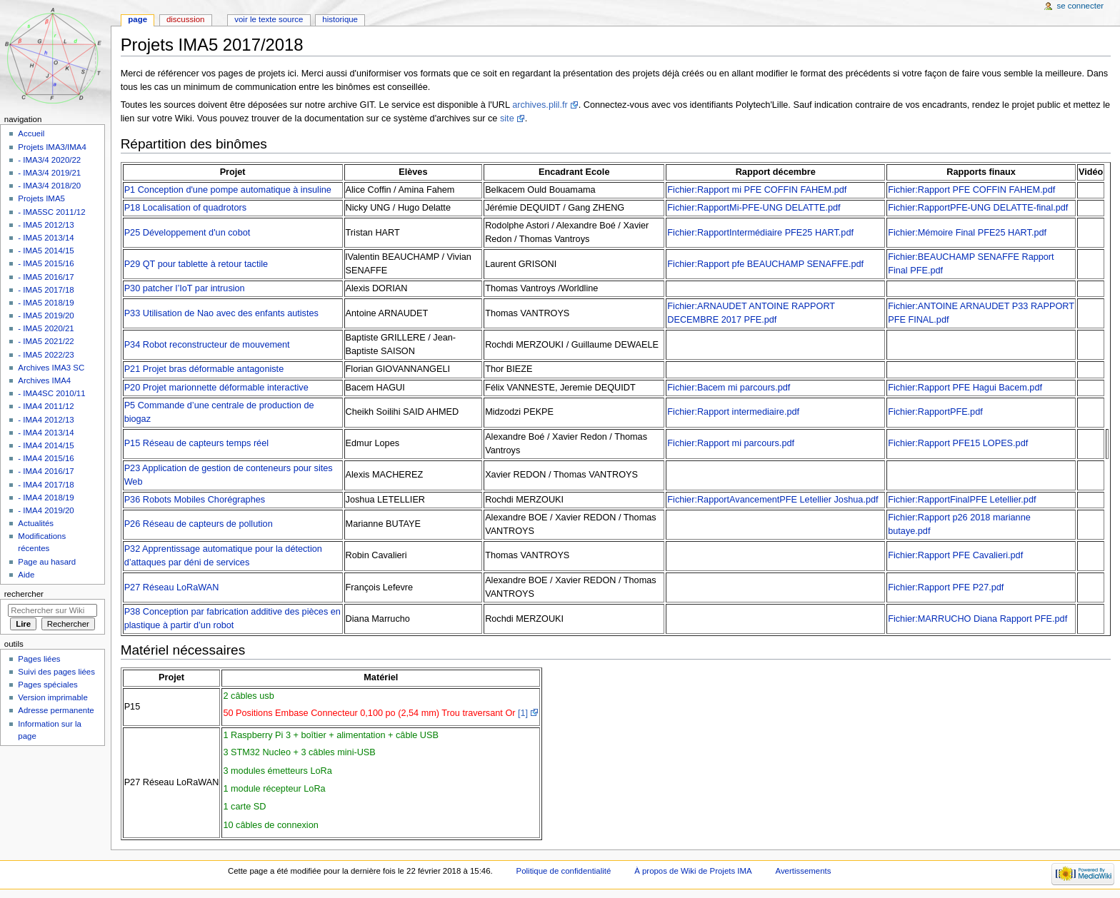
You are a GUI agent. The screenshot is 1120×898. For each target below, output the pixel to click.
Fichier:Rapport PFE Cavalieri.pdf (955, 555)
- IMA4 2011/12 (46, 406)
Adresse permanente (56, 710)
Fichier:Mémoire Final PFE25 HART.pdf (967, 233)
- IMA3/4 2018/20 (49, 185)
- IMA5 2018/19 (46, 302)
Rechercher (24, 594)
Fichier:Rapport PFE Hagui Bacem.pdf (965, 388)
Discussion (185, 19)
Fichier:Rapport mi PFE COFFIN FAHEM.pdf (756, 190)
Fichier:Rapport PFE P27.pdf (946, 587)
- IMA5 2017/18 (46, 290)
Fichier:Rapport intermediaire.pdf (733, 412)
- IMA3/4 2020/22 (49, 160)
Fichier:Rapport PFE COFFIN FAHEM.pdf (971, 190)
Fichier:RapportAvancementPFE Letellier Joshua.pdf (772, 500)
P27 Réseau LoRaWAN (171, 587)
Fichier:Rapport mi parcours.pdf (730, 443)
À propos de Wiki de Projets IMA (692, 871)
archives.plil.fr (540, 105)
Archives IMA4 (44, 380)
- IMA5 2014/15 (46, 250)
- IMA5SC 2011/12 (51, 212)
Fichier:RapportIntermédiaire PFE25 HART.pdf (760, 233)
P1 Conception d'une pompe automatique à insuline (227, 190)
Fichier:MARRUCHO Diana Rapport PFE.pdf (977, 619)
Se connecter (1080, 5)
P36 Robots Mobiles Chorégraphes (194, 500)
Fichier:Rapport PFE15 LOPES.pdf (958, 443)
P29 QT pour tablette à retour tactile (196, 264)
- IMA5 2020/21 (46, 328)
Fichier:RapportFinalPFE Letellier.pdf (962, 500)
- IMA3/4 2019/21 (49, 172)
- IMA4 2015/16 (46, 458)
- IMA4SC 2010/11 (51, 393)
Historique (340, 19)
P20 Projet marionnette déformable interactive (216, 388)
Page (137, 19)
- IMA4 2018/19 (46, 497)
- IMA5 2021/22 (46, 341)
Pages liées (39, 659)
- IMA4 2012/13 (46, 419)
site (507, 118)
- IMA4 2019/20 (46, 510)
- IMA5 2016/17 (46, 277)
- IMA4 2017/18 (46, 484)
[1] (523, 713)
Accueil (31, 133)
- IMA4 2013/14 (46, 432)
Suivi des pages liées (56, 671)
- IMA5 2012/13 (46, 225)
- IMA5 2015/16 (46, 263)
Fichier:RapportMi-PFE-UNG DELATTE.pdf (753, 208)
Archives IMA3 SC (51, 367)
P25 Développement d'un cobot (187, 233)
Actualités (36, 523)
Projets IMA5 (41, 198)
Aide (26, 574)
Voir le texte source (268, 19)
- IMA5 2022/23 (46, 354)
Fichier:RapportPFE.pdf (935, 412)
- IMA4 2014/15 (46, 445)
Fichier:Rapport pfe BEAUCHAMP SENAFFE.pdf (765, 264)
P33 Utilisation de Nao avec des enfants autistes (221, 313)
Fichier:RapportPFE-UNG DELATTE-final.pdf (978, 208)
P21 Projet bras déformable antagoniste (204, 369)
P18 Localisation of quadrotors (185, 208)
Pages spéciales (47, 684)
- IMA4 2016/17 (46, 471)
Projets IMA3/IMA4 (52, 147)
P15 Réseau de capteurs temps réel (196, 443)
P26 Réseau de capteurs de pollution (198, 524)
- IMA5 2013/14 (46, 237)
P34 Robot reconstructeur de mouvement (207, 345)
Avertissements (803, 871)
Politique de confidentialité (563, 871)
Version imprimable (52, 697)
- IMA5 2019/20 (46, 315)
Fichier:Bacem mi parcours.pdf (728, 388)
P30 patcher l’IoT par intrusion (184, 288)
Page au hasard (47, 562)
